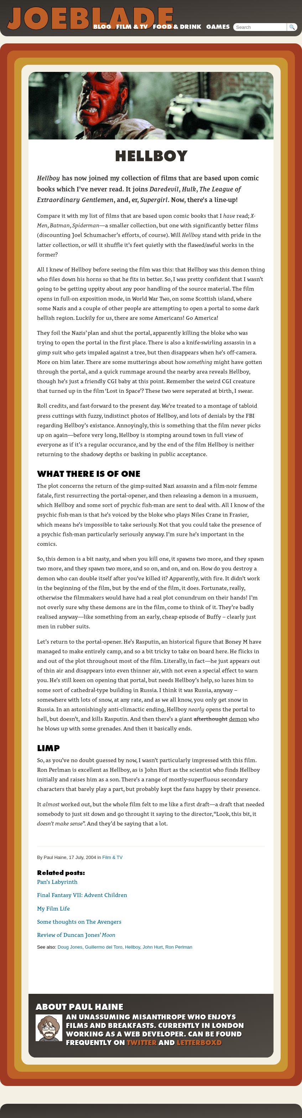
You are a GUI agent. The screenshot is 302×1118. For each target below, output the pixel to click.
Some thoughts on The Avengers (79, 921)
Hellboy (132, 947)
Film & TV (132, 26)
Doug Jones (70, 947)
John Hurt (153, 947)
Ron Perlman (178, 947)
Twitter (142, 1042)
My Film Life (53, 908)
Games (218, 26)
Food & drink (177, 26)
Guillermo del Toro (103, 947)
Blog (102, 26)
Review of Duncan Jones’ (76, 935)
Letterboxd (199, 1042)
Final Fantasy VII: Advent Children (82, 895)
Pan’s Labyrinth (57, 882)
